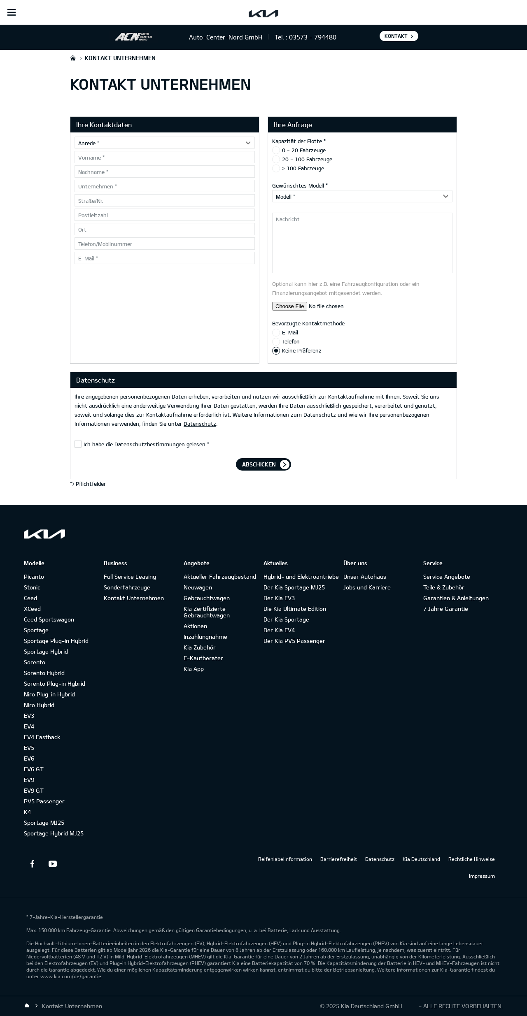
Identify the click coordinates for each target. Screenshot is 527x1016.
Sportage (36, 629)
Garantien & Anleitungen (456, 597)
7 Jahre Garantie (445, 608)
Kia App (194, 668)
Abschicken (259, 464)
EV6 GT (34, 768)
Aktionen (195, 625)
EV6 (29, 758)
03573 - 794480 (312, 37)
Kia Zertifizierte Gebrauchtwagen (207, 612)
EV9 (29, 779)
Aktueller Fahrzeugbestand (220, 576)
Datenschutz (200, 423)
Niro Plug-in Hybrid (49, 694)
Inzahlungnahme (205, 636)
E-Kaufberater (203, 657)
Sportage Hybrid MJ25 (54, 833)
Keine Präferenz (302, 350)
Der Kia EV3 (279, 597)
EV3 (29, 715)
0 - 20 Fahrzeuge (304, 150)
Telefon (291, 341)
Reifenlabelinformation (285, 859)
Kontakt (396, 36)
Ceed (30, 597)
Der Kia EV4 (279, 629)
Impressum (482, 876)
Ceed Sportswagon (49, 619)
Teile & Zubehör (443, 587)
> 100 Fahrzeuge (303, 168)
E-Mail (290, 332)
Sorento (34, 662)
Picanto (34, 576)
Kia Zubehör (200, 647)
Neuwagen (198, 587)
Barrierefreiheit (338, 859)
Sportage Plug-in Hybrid (56, 640)
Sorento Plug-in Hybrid (54, 683)
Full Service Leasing (130, 576)
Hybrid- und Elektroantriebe (301, 576)
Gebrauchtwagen (207, 597)
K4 (27, 811)
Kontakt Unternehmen (134, 597)
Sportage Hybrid (46, 651)
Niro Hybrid (39, 704)
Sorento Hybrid (44, 672)
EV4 (29, 726)
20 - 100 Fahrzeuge (307, 159)
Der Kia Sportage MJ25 (294, 587)
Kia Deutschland (421, 859)
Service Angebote (446, 576)
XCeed (32, 608)
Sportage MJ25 (44, 822)
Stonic (32, 587)
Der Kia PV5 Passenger (294, 640)
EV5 (29, 747)
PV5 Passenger (44, 801)
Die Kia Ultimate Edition (295, 608)
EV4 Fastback (42, 736)
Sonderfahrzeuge (127, 587)
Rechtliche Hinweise (471, 859)
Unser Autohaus (364, 576)
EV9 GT (34, 790)
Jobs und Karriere (367, 587)
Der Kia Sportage (286, 619)
